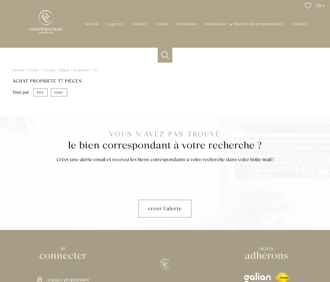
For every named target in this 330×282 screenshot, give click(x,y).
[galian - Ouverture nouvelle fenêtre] (257, 250)
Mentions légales (193, 265)
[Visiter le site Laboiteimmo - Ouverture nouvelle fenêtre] (165, 274)
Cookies (262, 265)
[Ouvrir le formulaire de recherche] (165, 55)
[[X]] (165, 236)
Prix (40, 92)
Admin (211, 265)
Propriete (81, 70)
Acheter (139, 24)
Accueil (92, 24)
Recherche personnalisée (259, 24)
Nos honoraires (152, 265)
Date (59, 92)
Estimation (187, 24)
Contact (300, 24)
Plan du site (172, 265)
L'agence (115, 24)
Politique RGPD (245, 265)
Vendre (161, 24)
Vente (34, 70)
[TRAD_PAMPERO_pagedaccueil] (45, 35)
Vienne (49, 70)
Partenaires (226, 265)
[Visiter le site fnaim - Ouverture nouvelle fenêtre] (282, 250)
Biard (64, 70)
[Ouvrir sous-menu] (231, 24)
